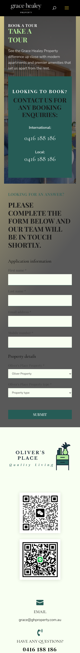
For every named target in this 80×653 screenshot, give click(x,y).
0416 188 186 (40, 138)
